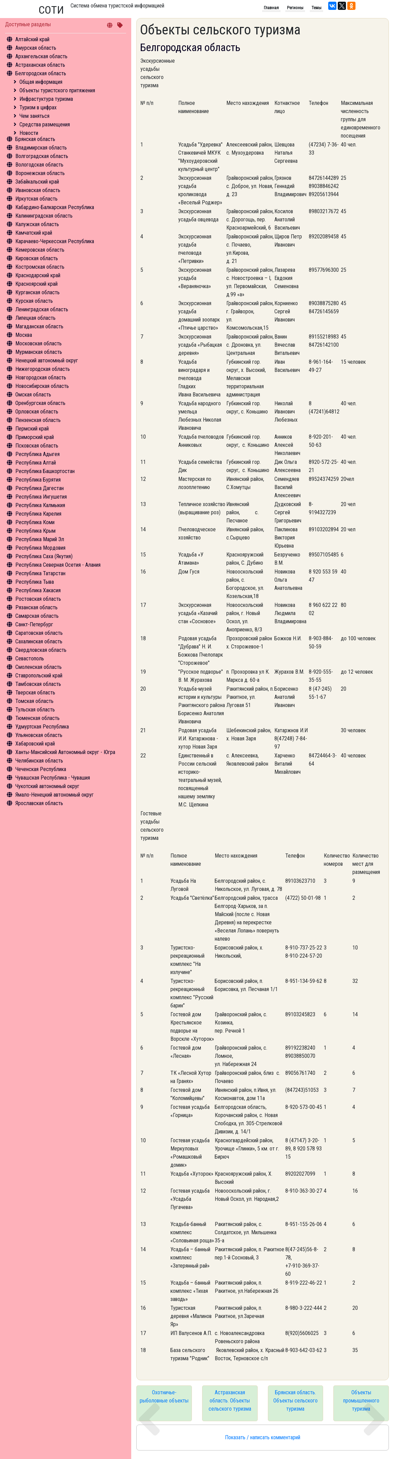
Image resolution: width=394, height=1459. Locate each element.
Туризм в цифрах (38, 107)
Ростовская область (38, 599)
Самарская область (37, 616)
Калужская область (37, 224)
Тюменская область (37, 718)
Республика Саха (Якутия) (44, 556)
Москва (23, 335)
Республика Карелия (38, 514)
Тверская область (35, 692)
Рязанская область (36, 607)
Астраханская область (40, 65)
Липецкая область (35, 318)
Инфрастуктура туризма (46, 99)
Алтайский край (32, 39)
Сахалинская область (38, 641)
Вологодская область (39, 164)
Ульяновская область (38, 735)
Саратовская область (39, 633)
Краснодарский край (37, 275)
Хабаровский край (35, 743)
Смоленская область (38, 667)
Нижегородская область (42, 369)
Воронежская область (40, 173)
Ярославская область (39, 803)
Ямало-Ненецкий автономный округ (54, 794)
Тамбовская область (38, 684)
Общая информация (40, 82)
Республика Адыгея (37, 454)
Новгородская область (40, 377)
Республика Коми (35, 522)
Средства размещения (44, 124)
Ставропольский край (38, 675)
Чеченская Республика (40, 769)
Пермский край (32, 428)
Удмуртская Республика (42, 726)
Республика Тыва (34, 582)
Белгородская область (40, 73)
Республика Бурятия (38, 479)
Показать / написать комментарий (262, 1437)
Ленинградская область (41, 309)
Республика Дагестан (39, 488)
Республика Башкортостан (45, 471)
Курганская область (37, 292)
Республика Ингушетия (41, 496)
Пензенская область (38, 420)
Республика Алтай (35, 462)
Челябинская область (39, 760)
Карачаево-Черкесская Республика (54, 241)
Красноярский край (36, 284)
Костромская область (39, 267)
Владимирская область (41, 147)
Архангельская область (41, 56)
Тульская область (35, 709)
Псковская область (36, 445)
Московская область (38, 343)
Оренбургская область (40, 403)
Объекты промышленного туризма (361, 1400)
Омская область (33, 394)
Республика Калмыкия (40, 505)
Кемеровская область (39, 250)
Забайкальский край (37, 181)
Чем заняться (34, 116)
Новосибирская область (42, 386)
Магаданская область (39, 326)
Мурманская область (38, 352)
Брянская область (35, 139)
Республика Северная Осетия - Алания (58, 565)
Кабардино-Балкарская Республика (54, 207)
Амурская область (35, 48)
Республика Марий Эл (39, 539)
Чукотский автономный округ (47, 786)
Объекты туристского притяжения (57, 90)
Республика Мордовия (40, 548)
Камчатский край (33, 233)
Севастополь (29, 658)
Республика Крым (35, 531)
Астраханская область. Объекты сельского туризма (230, 1400)
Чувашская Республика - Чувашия (52, 777)
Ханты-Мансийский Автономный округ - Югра (65, 752)
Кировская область (36, 258)
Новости (28, 133)
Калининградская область (44, 216)
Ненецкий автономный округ (46, 360)
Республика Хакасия (38, 590)
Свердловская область (40, 650)
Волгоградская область (41, 156)
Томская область (34, 701)
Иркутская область (36, 198)
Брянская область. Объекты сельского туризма (295, 1400)
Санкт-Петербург (34, 624)
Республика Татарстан (40, 573)
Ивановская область (37, 190)
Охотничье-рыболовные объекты (164, 1396)
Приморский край (34, 437)
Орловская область (36, 411)
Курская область (34, 301)
